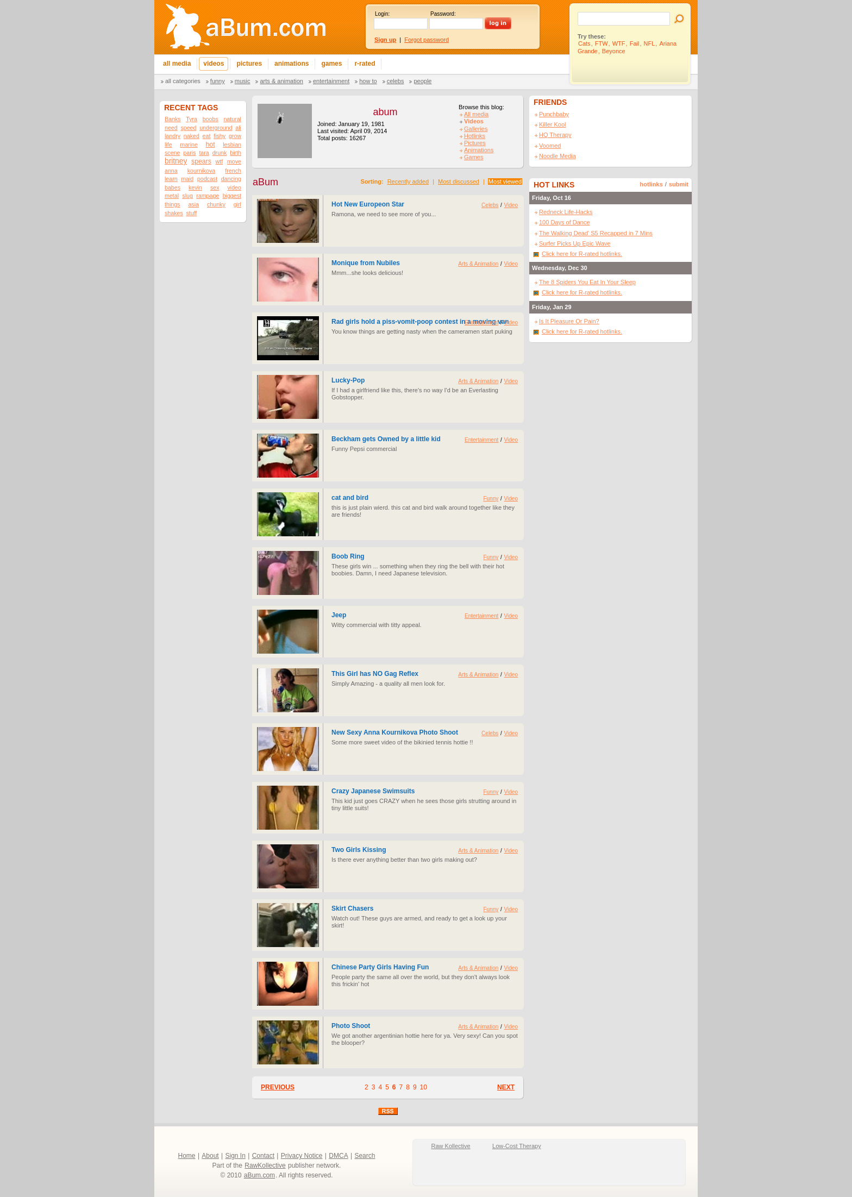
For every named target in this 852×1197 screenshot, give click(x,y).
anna (171, 170)
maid (187, 179)
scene (172, 152)
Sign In (235, 1156)
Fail (635, 43)
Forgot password (426, 39)
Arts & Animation (281, 81)
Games (473, 157)
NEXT (506, 1087)
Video (511, 205)
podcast (207, 179)
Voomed (550, 145)
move (234, 161)
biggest (232, 195)
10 (423, 1087)
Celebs (395, 81)
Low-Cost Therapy (516, 1146)
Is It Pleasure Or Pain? (569, 321)
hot (210, 144)
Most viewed (505, 181)
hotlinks (651, 184)
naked (191, 136)
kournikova (201, 170)
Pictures (475, 143)
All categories (183, 81)
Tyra (191, 119)
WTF (618, 43)
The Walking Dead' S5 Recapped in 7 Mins (596, 233)
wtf (219, 161)
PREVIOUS (278, 1087)
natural (232, 119)
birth (235, 152)
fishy (219, 136)
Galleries (475, 129)
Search (364, 1156)
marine (189, 144)
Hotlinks (474, 136)
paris (189, 152)
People (422, 81)
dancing (231, 179)
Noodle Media (557, 156)
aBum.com (259, 1175)
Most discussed (458, 181)
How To (368, 81)
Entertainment (331, 81)
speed (188, 127)
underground (215, 127)
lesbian (232, 144)
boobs (210, 119)
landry (172, 136)
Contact (263, 1156)
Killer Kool (552, 124)
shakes (174, 213)
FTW (601, 43)
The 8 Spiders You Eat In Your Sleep (587, 282)
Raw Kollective (451, 1146)
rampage (207, 195)
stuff (191, 213)
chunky (216, 204)
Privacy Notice (302, 1156)
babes (172, 187)
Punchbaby (554, 114)
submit (678, 184)
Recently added (408, 181)
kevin (195, 187)
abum (385, 111)
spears (201, 161)
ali (238, 127)
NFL (649, 43)
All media (476, 114)
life (168, 144)
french (233, 170)
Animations (478, 150)
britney (176, 161)
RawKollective (265, 1165)
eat (207, 136)
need (171, 127)
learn (171, 179)
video (234, 187)
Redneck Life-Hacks (565, 212)
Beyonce (613, 51)
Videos (474, 121)
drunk (219, 152)
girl (237, 204)
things (172, 204)
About (210, 1156)
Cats (584, 43)
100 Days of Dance (564, 222)
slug (187, 195)
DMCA (338, 1156)
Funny (217, 81)
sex (215, 187)
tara (204, 152)
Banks (173, 119)
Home (187, 1156)
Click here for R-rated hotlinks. (582, 253)
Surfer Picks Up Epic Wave (575, 243)
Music (242, 81)
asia (193, 204)
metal (172, 195)
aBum (265, 182)
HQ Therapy (555, 134)
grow (235, 136)
